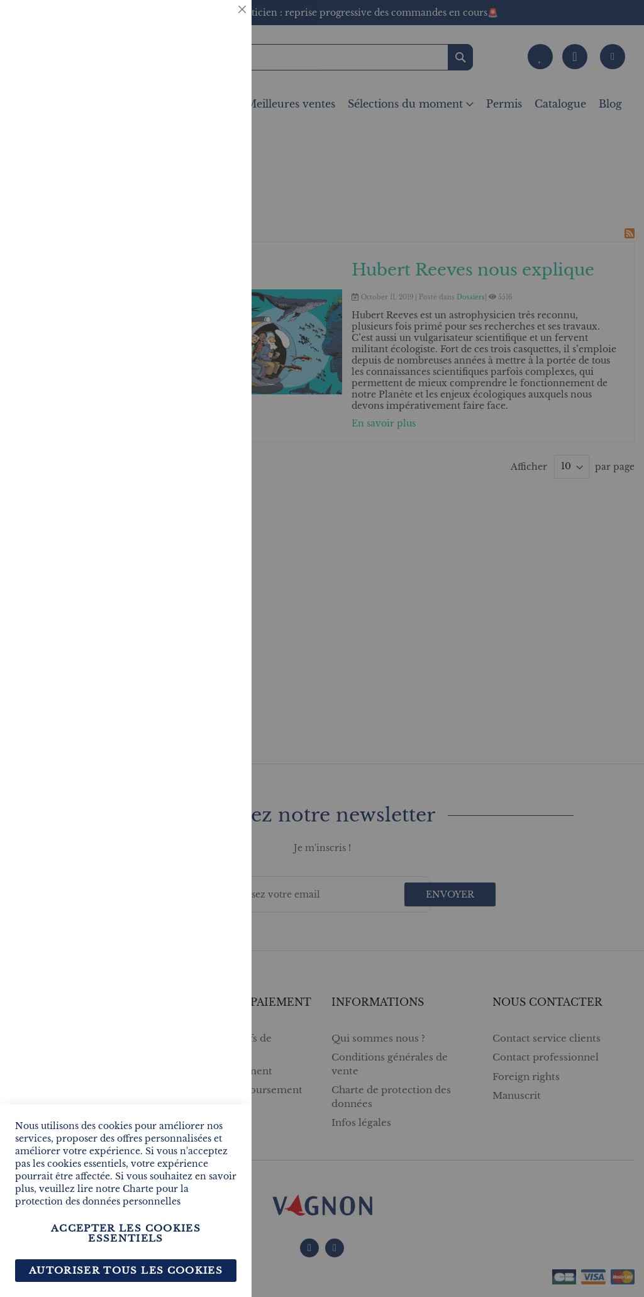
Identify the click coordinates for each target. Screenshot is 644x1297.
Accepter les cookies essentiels (126, 1233)
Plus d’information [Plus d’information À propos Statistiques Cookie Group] (194, 262)
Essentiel (217, 25)
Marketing (217, 317)
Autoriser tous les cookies (126, 1270)
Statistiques (217, 171)
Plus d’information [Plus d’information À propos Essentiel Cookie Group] (194, 116)
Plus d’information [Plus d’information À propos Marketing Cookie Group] (194, 396)
